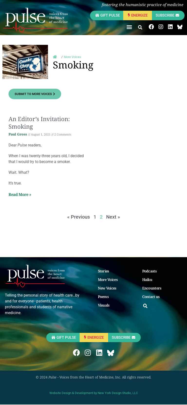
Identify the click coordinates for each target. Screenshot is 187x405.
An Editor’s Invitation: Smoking (39, 122)
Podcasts (150, 271)
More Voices (108, 279)
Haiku (148, 279)
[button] (128, 27)
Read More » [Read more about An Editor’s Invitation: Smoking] (20, 194)
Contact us (151, 296)
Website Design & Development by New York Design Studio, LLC (93, 393)
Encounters (152, 288)
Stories (104, 271)
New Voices (107, 288)
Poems (103, 296)
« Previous (78, 217)
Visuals (104, 305)
